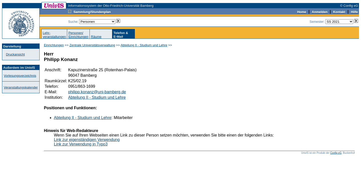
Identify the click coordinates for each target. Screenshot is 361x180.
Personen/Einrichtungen (78, 34)
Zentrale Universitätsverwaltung (92, 45)
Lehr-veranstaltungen (54, 34)
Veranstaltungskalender (21, 87)
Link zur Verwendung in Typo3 (81, 144)
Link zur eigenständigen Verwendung (87, 140)
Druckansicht (15, 54)
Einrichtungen (54, 45)
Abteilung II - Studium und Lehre (144, 45)
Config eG (335, 153)
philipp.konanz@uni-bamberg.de (97, 92)
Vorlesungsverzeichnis (20, 76)
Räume (96, 36)
